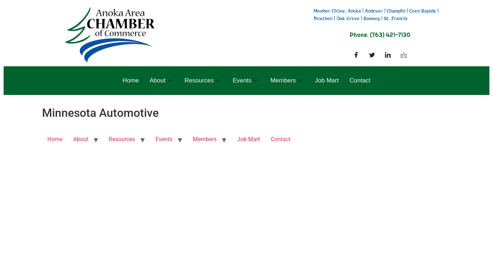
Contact (360, 80)
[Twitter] (372, 55)
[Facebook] (356, 55)
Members (286, 80)
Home (130, 80)
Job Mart (327, 80)
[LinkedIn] (387, 55)
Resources (202, 80)
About (161, 80)
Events (245, 80)
